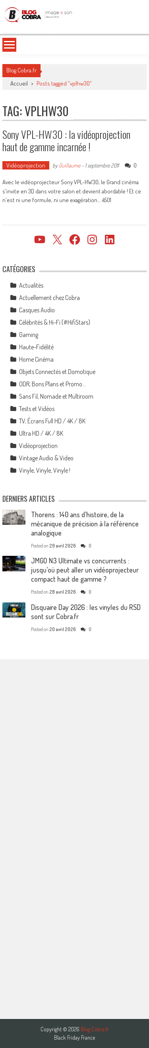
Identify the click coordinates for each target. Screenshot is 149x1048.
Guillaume (69, 165)
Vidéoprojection (25, 165)
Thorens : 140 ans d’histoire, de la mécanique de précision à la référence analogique (85, 523)
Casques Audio (37, 310)
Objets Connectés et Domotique (57, 372)
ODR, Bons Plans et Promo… (52, 384)
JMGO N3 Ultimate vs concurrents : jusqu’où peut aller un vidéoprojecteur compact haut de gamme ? (85, 569)
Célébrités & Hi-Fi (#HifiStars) (54, 322)
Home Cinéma (36, 359)
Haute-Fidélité (36, 347)
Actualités (31, 285)
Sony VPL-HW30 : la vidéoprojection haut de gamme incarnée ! (66, 140)
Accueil (19, 83)
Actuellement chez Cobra (49, 298)
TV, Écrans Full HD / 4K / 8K (52, 421)
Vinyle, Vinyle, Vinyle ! (44, 470)
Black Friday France (74, 1037)
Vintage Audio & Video (46, 458)
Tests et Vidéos (36, 409)
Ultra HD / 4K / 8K (41, 433)
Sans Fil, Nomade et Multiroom (56, 396)
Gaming (28, 335)
